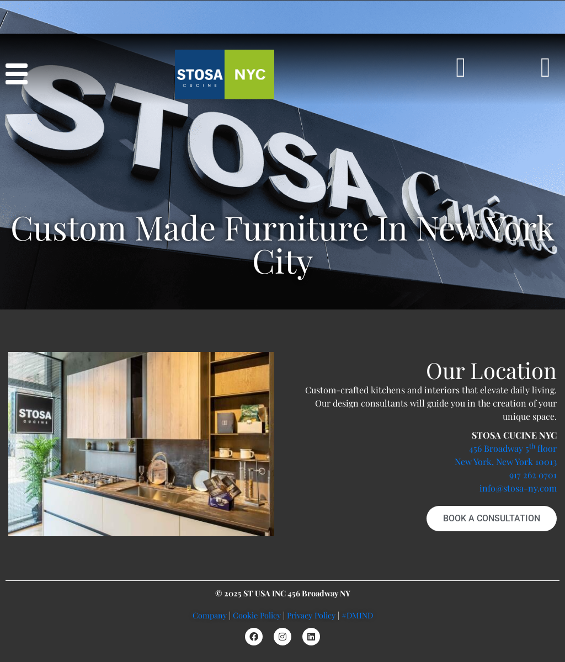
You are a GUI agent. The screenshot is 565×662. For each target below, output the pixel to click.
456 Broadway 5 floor (513, 448)
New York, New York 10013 (506, 461)
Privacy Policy (311, 615)
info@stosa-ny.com (518, 488)
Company (210, 615)
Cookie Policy (257, 615)
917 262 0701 (533, 475)
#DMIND (357, 615)
